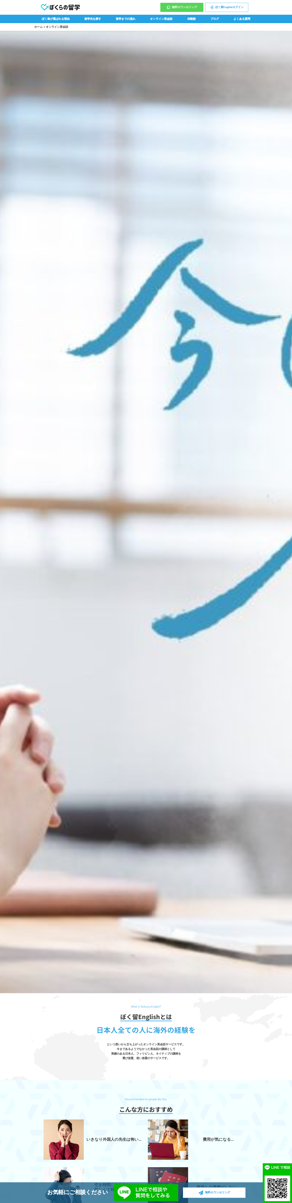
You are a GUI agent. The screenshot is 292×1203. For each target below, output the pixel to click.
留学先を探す (92, 18)
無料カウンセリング (182, 7)
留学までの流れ (125, 18)
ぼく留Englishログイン (227, 7)
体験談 (191, 18)
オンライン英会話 (161, 18)
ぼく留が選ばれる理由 (56, 18)
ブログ (214, 18)
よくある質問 (242, 18)
